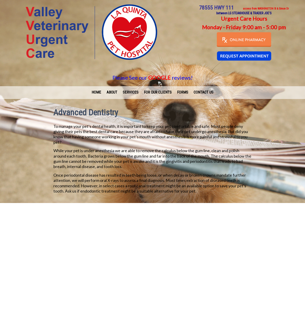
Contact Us (203, 92)
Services (130, 92)
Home (96, 92)
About (112, 92)
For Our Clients (158, 92)
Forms (182, 92)
